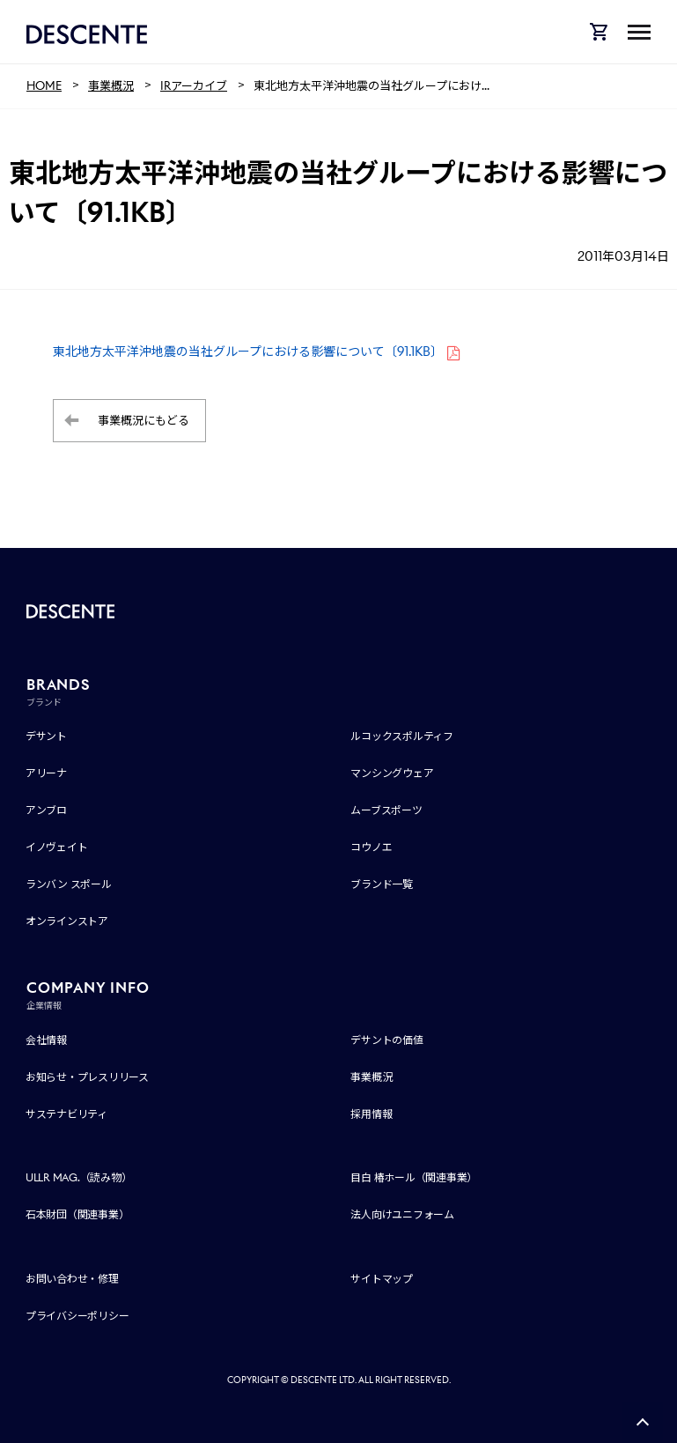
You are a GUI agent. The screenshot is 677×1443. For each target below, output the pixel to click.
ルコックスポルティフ (401, 736)
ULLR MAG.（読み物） (79, 1177)
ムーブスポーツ (386, 810)
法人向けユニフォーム (402, 1214)
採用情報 (371, 1114)
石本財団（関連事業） (77, 1214)
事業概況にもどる (143, 420)
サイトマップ (381, 1278)
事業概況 (371, 1077)
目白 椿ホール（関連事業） (413, 1177)
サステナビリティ (66, 1114)
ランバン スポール (69, 884)
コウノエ (371, 847)
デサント (46, 736)
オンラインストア (67, 921)
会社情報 (46, 1040)
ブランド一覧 (381, 884)
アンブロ (46, 810)
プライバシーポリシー (77, 1315)
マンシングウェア (391, 773)
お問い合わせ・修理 (72, 1278)
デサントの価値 (386, 1040)
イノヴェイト (57, 847)
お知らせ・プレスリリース (87, 1077)
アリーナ (46, 773)
